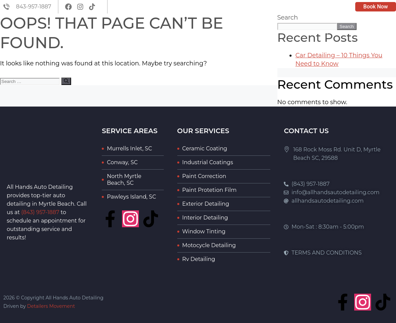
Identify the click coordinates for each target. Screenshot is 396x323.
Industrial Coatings (207, 162)
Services (261, 32)
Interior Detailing (205, 217)
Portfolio (327, 32)
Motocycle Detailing (209, 245)
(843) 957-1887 (40, 212)
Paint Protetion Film (209, 190)
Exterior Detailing (205, 204)
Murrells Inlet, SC (129, 148)
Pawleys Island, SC (131, 197)
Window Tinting (203, 231)
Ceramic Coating (204, 148)
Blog (293, 32)
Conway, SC (122, 162)
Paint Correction (204, 176)
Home (190, 32)
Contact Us (371, 32)
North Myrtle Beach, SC (124, 179)
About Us (223, 32)
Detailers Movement (51, 306)
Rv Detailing (198, 259)
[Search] (66, 81)
